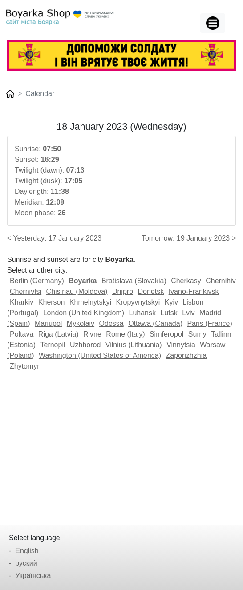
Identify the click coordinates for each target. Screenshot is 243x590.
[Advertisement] (121, 444)
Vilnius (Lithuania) (133, 345)
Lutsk (168, 313)
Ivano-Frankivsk (194, 291)
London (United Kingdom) (83, 313)
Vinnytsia (180, 345)
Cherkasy (186, 281)
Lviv (188, 313)
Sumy (197, 334)
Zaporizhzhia (186, 355)
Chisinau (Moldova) (77, 291)
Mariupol (48, 323)
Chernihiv (221, 281)
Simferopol (166, 334)
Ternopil (52, 345)
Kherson (51, 302)
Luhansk (142, 313)
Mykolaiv (80, 323)
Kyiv (171, 302)
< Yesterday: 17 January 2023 (54, 238)
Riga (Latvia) (58, 334)
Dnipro (122, 291)
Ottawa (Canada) (155, 323)
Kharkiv (21, 302)
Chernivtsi (25, 291)
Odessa (111, 323)
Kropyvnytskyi (138, 302)
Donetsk (151, 291)
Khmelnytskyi (90, 302)
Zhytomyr (25, 366)
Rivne (92, 334)
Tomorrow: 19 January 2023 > (189, 238)
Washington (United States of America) (100, 355)
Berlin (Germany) (37, 281)
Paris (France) (209, 323)
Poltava (21, 334)
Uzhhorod (85, 345)
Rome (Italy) (125, 334)
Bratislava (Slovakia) (133, 281)
